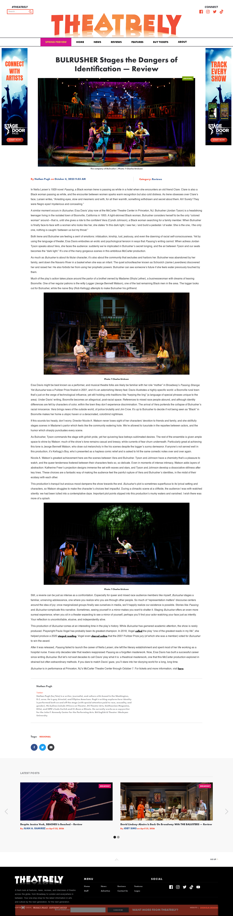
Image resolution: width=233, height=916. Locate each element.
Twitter (39, 692)
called (138, 631)
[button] (183, 42)
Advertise (105, 891)
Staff (86, 891)
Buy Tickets (160, 42)
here (180, 668)
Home (80, 42)
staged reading (67, 636)
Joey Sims (130, 828)
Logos (137, 891)
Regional (187, 78)
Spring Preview (56, 42)
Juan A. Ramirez (34, 828)
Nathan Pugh (42, 179)
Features (137, 42)
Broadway (105, 786)
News (97, 42)
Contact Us (122, 891)
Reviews (116, 42)
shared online (99, 636)
